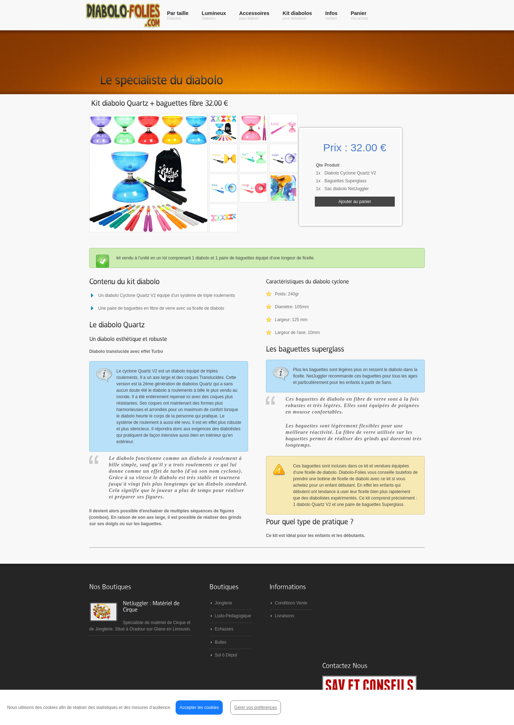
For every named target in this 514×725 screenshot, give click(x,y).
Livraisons (281, 624)
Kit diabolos (297, 15)
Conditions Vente (287, 611)
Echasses (220, 637)
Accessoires (254, 15)
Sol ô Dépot (222, 663)
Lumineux (214, 15)
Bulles (217, 651)
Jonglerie (220, 611)
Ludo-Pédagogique (229, 624)
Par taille (177, 15)
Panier (359, 15)
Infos (331, 15)
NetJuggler (127, 711)
